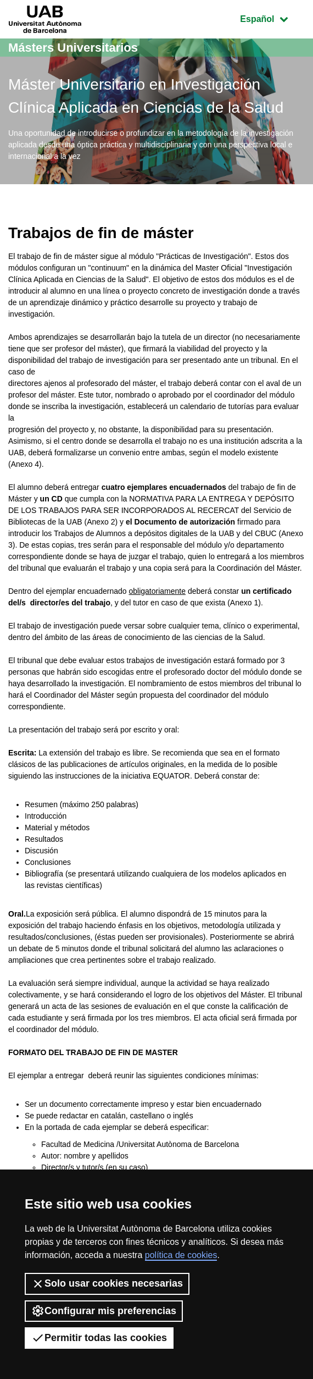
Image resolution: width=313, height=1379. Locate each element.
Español (272, 18)
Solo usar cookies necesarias (107, 1283)
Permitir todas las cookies (99, 1337)
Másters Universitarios (73, 47)
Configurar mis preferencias (103, 1310)
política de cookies (181, 1255)
